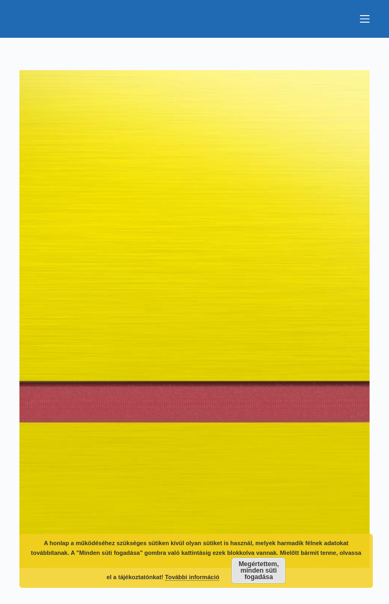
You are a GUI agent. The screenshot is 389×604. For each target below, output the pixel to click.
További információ (192, 577)
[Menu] (365, 19)
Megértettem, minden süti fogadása (258, 570)
